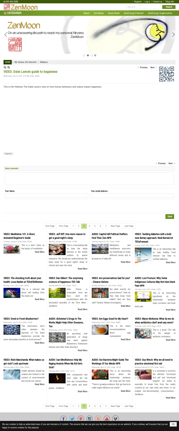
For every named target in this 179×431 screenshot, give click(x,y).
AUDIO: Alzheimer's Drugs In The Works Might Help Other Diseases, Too (66, 322)
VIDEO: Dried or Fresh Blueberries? (20, 318)
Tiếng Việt (169, 1)
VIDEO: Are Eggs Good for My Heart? (110, 318)
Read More (39, 252)
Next (152, 67)
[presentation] (26, 206)
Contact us (157, 1)
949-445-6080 (12, 1)
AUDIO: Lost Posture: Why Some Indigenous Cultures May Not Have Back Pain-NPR (155, 282)
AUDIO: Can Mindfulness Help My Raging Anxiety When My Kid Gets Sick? (65, 363)
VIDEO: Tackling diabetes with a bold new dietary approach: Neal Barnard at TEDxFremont (154, 238)
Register (138, 1)
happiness (8, 154)
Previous (144, 67)
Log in (147, 1)
